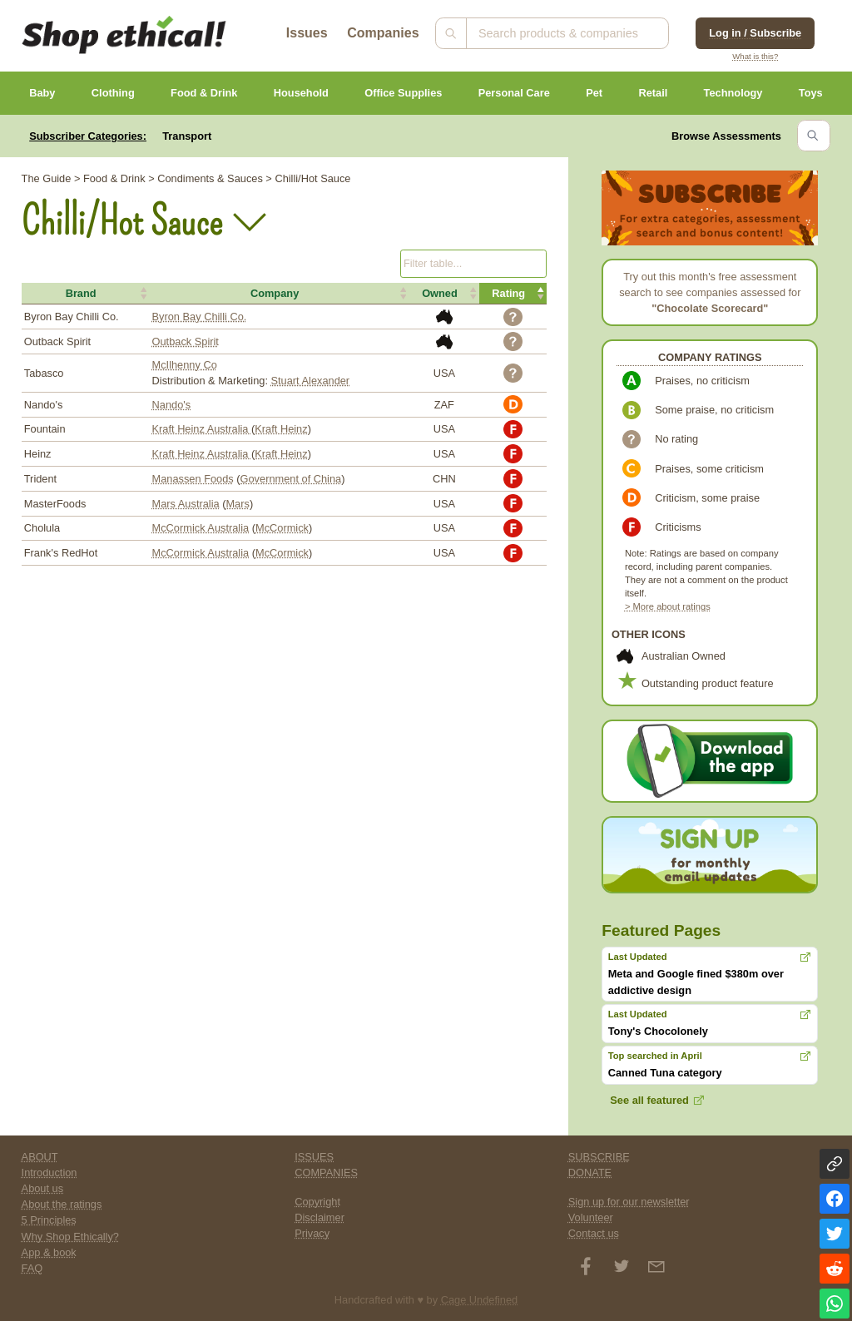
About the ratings (62, 1204)
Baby (42, 93)
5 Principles (49, 1220)
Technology (733, 93)
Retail (652, 93)
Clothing (113, 93)
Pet (594, 93)
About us (43, 1188)
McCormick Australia (201, 528)
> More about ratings (668, 606)
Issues (307, 33)
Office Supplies (403, 93)
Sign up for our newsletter (629, 1201)
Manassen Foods (193, 478)
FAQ (32, 1268)
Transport (186, 136)
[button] (86, 293)
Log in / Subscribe (755, 33)
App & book (49, 1252)
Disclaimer (319, 1217)
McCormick (282, 528)
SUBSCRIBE (599, 1156)
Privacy (312, 1233)
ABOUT (40, 1156)
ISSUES (314, 1156)
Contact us (593, 1233)
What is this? (755, 56)
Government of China (291, 478)
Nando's (171, 404)
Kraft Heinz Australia (202, 429)
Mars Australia (186, 503)
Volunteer (590, 1217)
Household (301, 93)
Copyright (317, 1201)
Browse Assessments (726, 136)
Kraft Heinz (281, 429)
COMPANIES (326, 1172)
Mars (237, 503)
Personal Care (514, 93)
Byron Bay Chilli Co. (199, 316)
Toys (811, 93)
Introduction (49, 1172)
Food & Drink (204, 93)
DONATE (590, 1172)
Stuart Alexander (310, 380)
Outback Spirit (185, 341)
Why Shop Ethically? (70, 1236)
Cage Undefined (479, 1300)
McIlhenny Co (184, 365)
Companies (383, 33)
